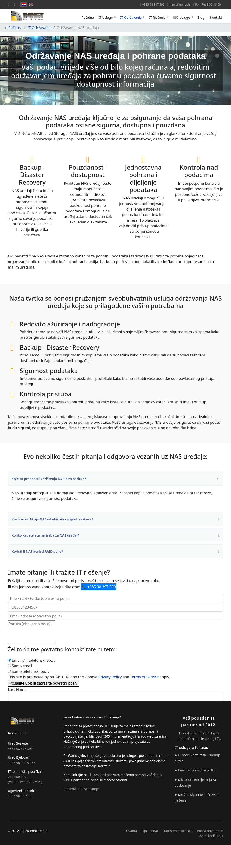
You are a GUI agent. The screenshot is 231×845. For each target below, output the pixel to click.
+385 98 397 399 (153, 4)
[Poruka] (31, 632)
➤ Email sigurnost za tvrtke (195, 770)
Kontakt (216, 17)
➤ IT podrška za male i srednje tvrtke (198, 758)
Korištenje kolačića (178, 831)
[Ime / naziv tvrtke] (115, 598)
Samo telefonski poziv (31, 671)
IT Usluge (105, 17)
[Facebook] (8, 4)
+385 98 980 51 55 (21, 762)
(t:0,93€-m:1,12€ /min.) (25, 782)
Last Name (17, 689)
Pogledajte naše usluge (81, 789)
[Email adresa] (115, 616)
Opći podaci (150, 831)
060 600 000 (17, 776)
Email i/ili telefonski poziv (34, 660)
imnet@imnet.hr (180, 4)
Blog (200, 17)
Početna (87, 17)
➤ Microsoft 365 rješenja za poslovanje (195, 782)
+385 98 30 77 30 (21, 796)
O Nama (130, 831)
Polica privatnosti (210, 831)
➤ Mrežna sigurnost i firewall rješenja (196, 797)
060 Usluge (181, 17)
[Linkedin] (14, 4)
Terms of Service (144, 676)
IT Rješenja (157, 17)
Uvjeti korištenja (211, 835)
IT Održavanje (131, 17)
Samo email (22, 665)
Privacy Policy (110, 676)
